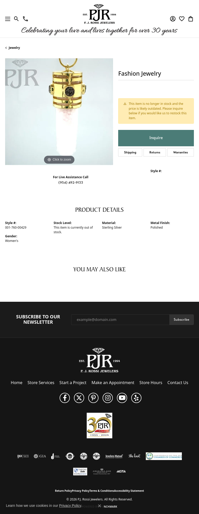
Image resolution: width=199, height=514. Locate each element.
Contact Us (178, 382)
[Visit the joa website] (55, 456)
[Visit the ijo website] (23, 456)
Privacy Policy (80, 490)
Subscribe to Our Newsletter (38, 319)
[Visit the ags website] (101, 471)
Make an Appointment (113, 382)
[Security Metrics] (80, 471)
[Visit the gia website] (40, 456)
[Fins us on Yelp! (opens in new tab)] (136, 398)
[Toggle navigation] (6, 19)
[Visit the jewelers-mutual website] (114, 456)
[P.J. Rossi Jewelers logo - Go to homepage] (99, 18)
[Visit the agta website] (121, 471)
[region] (59, 112)
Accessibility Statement (129, 490)
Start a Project (72, 382)
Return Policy (63, 490)
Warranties (180, 152)
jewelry (14, 48)
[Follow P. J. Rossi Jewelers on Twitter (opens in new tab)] (79, 398)
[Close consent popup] (99, 505)
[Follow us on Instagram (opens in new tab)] (108, 398)
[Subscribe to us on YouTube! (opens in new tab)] (122, 398)
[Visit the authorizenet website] (70, 456)
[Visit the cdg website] (83, 456)
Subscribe (181, 319)
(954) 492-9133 (70, 182)
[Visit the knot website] (134, 456)
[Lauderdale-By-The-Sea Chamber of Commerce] (164, 456)
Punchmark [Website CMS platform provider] (108, 506)
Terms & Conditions (101, 490)
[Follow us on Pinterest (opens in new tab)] (93, 398)
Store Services (41, 382)
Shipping (130, 152)
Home (17, 382)
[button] (16, 19)
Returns (154, 152)
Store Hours (150, 382)
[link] (25, 19)
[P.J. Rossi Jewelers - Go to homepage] (99, 360)
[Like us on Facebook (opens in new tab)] (65, 398)
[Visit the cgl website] (96, 456)
